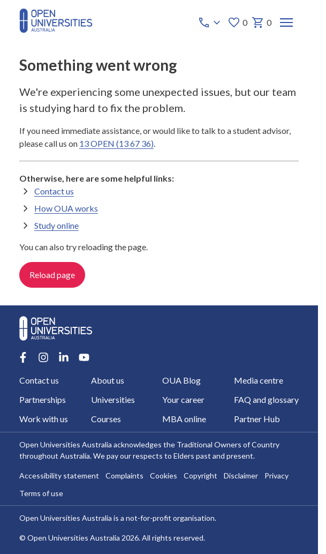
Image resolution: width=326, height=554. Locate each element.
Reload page (52, 274)
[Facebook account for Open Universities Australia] (23, 357)
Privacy (276, 475)
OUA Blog (181, 380)
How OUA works (66, 208)
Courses (105, 419)
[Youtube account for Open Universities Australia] (84, 357)
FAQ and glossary (266, 399)
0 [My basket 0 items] (261, 22)
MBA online (184, 419)
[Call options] (210, 22)
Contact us (54, 191)
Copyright (200, 475)
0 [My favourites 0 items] (237, 22)
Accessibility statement (59, 475)
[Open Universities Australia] (56, 29)
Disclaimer (241, 475)
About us (107, 380)
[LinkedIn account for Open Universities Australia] (64, 357)
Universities (112, 399)
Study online (56, 225)
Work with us (43, 419)
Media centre (258, 380)
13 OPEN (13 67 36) (116, 143)
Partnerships (42, 399)
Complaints (124, 475)
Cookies (163, 475)
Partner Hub (257, 419)
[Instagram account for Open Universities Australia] (43, 357)
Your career (183, 399)
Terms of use (41, 493)
